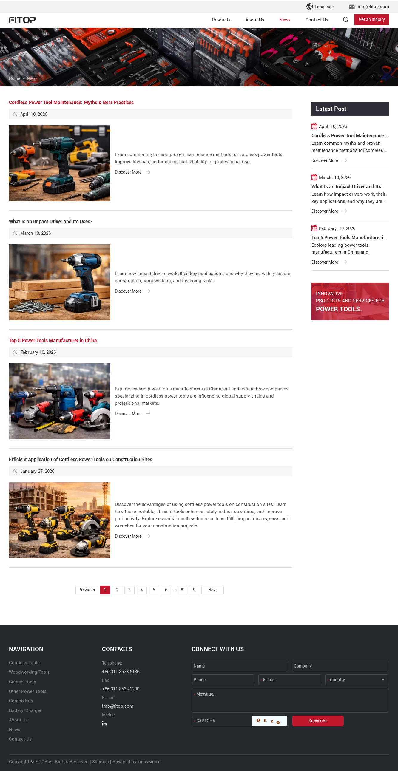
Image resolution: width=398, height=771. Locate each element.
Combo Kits (21, 700)
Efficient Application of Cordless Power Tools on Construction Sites (80, 459)
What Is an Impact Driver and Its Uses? (50, 221)
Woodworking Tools (29, 672)
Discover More (132, 171)
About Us (255, 19)
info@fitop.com (373, 6)
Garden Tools (22, 681)
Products (221, 19)
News (285, 19)
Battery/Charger (25, 710)
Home (14, 78)
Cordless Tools (24, 662)
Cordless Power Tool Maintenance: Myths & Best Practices (71, 102)
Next (216, 589)
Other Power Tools (28, 691)
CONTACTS (117, 648)
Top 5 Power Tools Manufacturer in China (53, 340)
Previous (83, 589)
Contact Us (317, 19)
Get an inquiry (372, 19)
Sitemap (100, 761)
